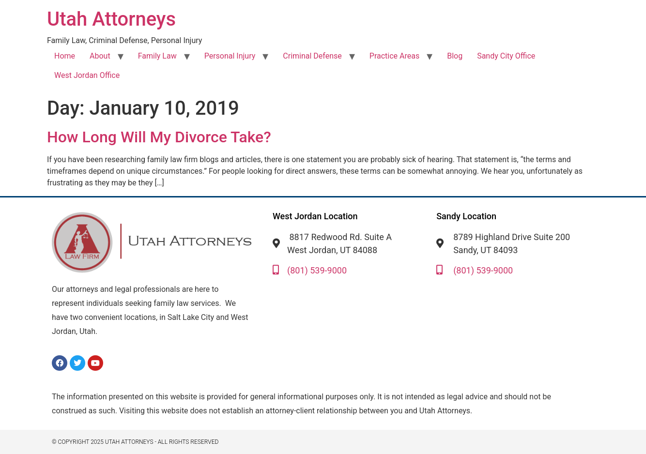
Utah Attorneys (111, 19)
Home (64, 56)
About (100, 56)
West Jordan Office (87, 75)
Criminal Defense (312, 56)
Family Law (157, 56)
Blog (454, 56)
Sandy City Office (506, 56)
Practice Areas (394, 56)
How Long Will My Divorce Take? (159, 137)
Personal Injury (230, 56)
